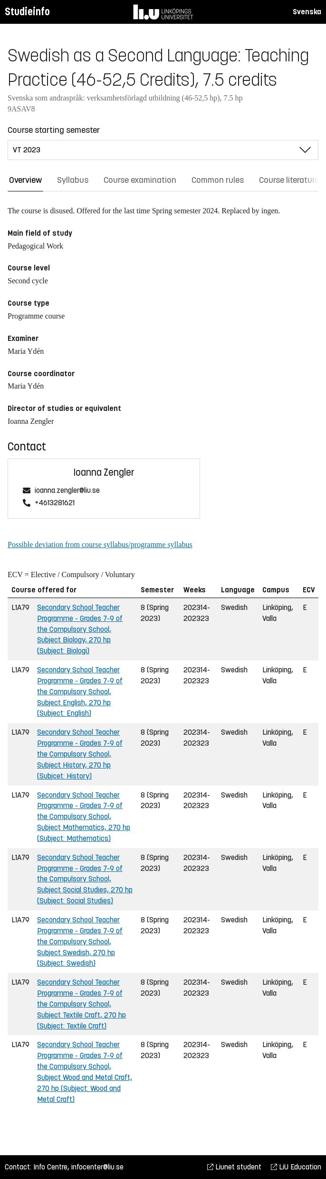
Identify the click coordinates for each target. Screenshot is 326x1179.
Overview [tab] (25, 180)
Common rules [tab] (218, 180)
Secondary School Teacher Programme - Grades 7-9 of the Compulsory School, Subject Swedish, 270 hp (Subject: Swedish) (80, 941)
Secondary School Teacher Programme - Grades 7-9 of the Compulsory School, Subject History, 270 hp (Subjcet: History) (80, 754)
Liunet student (234, 1166)
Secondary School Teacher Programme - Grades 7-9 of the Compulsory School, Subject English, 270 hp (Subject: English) (80, 691)
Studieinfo (27, 11)
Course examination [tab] (140, 180)
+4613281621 (55, 503)
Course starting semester (54, 130)
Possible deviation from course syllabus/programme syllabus (100, 544)
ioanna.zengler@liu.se (67, 491)
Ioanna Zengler (104, 473)
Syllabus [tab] (72, 180)
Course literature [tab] (289, 180)
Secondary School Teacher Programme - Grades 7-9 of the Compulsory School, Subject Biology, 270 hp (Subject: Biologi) (80, 629)
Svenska (307, 11)
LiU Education (296, 1166)
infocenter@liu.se (97, 1166)
